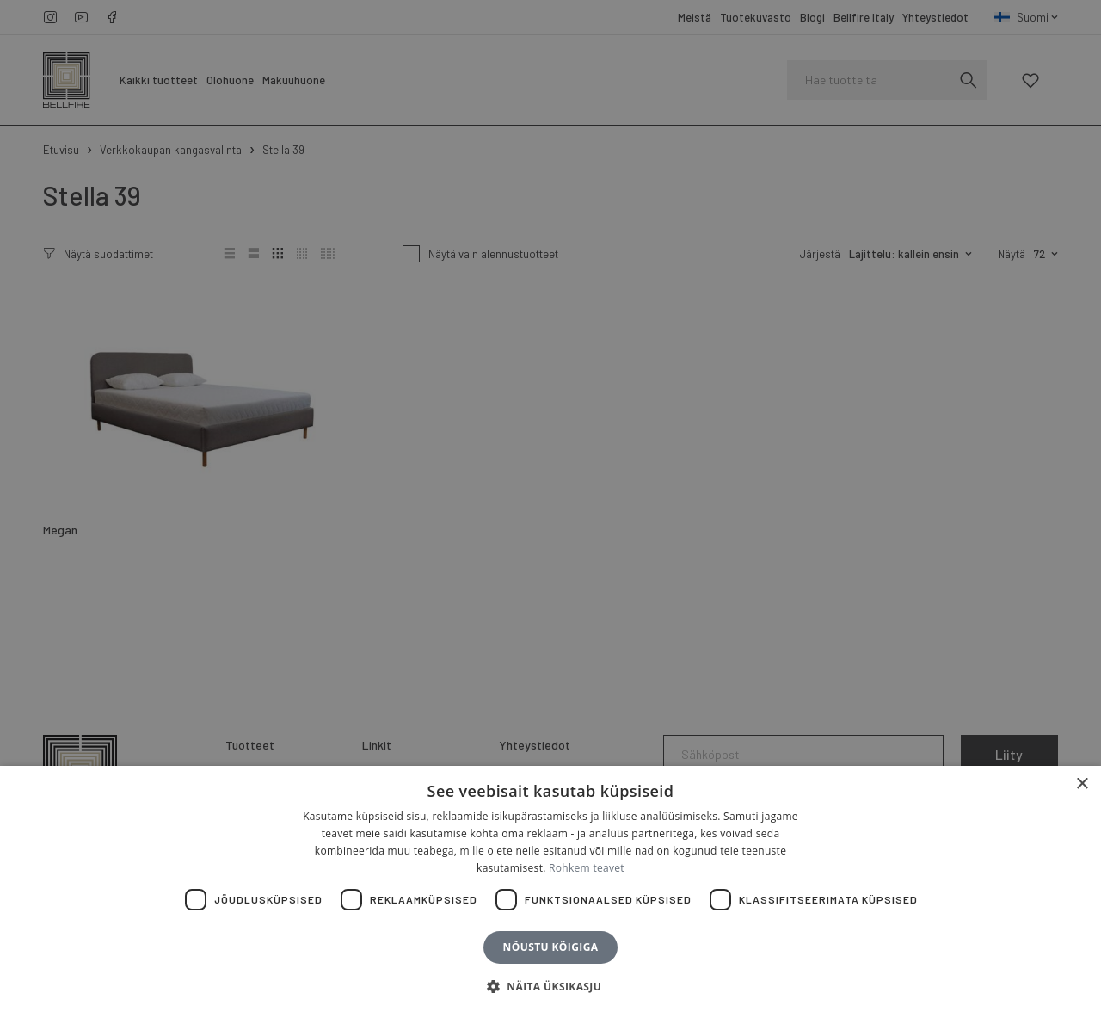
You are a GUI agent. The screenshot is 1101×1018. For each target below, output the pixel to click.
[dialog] (550, 509)
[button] (550, 987)
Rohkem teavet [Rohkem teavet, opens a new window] (586, 868)
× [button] (1081, 784)
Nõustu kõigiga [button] (551, 947)
